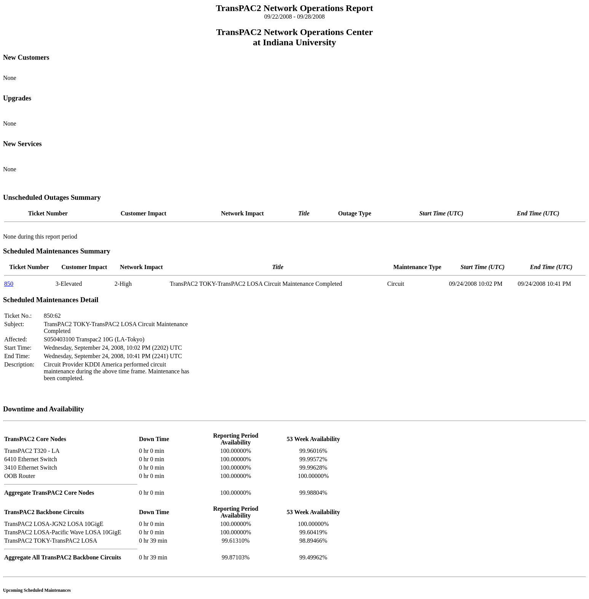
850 (8, 283)
